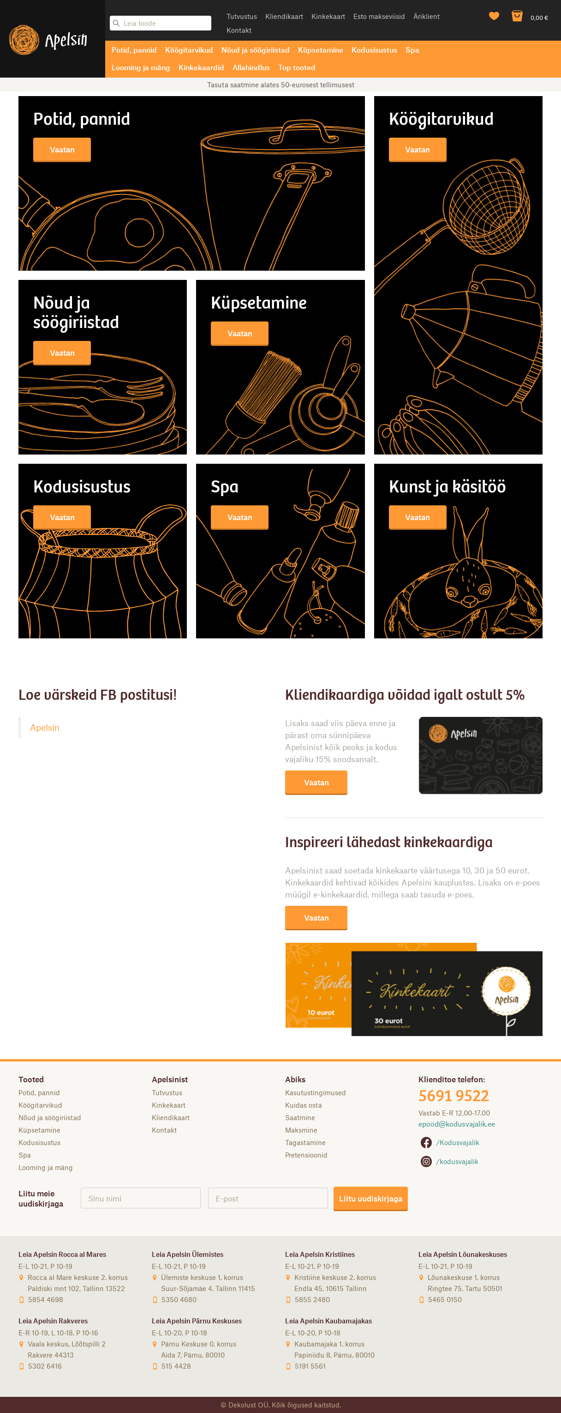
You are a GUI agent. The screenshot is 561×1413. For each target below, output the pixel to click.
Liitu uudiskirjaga (370, 1198)
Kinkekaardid (201, 67)
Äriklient (426, 16)
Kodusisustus (374, 49)
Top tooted (297, 67)
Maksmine (301, 1130)
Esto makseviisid (379, 16)
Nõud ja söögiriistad (255, 49)
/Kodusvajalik (448, 1142)
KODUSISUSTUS (82, 488)
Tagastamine (305, 1142)
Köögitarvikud (189, 49)
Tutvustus (242, 16)
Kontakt (239, 30)
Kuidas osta (303, 1105)
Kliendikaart (284, 16)
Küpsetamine (320, 49)
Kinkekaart (328, 16)
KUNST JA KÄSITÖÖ (447, 488)
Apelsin (45, 727)
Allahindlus (251, 67)
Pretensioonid (306, 1155)
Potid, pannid (134, 49)
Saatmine (300, 1117)
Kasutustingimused (315, 1092)
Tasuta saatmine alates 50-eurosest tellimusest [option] (280, 84)
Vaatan (62, 149)
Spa (412, 49)
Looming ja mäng (141, 67)
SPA (225, 488)
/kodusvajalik (448, 1161)
